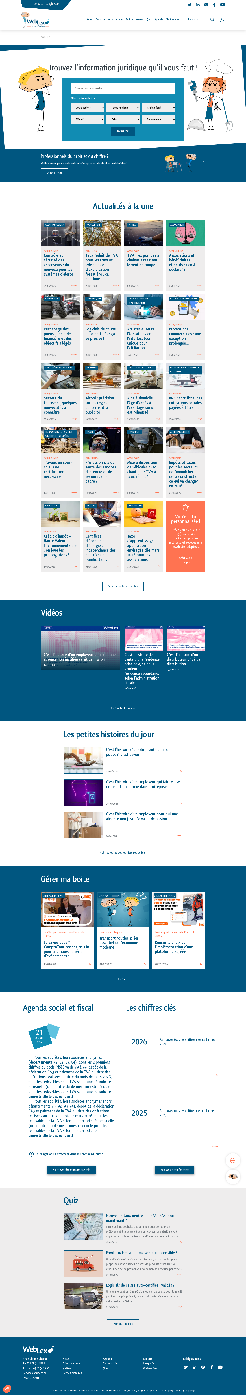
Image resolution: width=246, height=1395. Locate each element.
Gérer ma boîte (104, 19)
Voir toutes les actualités (123, 586)
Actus (89, 19)
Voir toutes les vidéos (123, 708)
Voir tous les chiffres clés (174, 1169)
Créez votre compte (185, 560)
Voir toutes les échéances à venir (71, 1169)
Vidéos (119, 19)
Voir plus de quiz (123, 1323)
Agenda (158, 19)
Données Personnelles (111, 1390)
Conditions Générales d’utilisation (83, 1390)
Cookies (126, 1390)
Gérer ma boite (72, 1363)
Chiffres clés (172, 19)
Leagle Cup (52, 3)
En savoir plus (54, 173)
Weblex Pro (150, 1367)
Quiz (149, 19)
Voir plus (123, 978)
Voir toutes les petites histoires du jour (123, 852)
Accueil (44, 37)
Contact (38, 3)
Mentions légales (58, 1390)
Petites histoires (135, 19)
